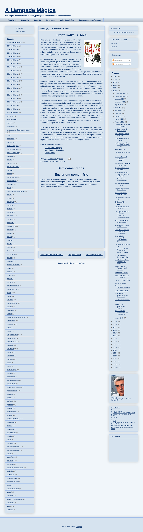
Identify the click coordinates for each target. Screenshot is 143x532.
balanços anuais (12, 149)
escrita (9, 233)
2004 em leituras (12, 49)
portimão (10, 404)
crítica (9, 188)
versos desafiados (13, 488)
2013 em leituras (12, 74)
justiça (9, 331)
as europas (10, 138)
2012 (115, 341)
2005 (115, 361)
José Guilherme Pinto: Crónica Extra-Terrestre (122, 261)
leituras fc (10, 345)
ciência (9, 170)
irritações (10, 324)
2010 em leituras (12, 63)
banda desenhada (13, 153)
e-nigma (10, 208)
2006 (115, 359)
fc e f (64, 161)
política (9, 401)
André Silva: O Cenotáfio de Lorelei (122, 216)
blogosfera (10, 163)
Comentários (118, 64)
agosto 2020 (119, 105)
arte (8, 135)
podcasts (10, 394)
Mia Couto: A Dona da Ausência (122, 134)
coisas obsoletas (12, 177)
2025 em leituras (12, 109)
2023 (115, 82)
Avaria (115, 417)
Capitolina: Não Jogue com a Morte (122, 168)
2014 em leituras (12, 77)
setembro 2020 (120, 102)
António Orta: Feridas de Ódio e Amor (122, 226)
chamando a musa (13, 167)
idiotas (9, 296)
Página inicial (74, 254)
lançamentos (11, 338)
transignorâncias (12, 478)
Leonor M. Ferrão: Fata (122, 280)
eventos (9, 243)
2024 (115, 79)
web (8, 506)
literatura (10, 359)
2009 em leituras (12, 60)
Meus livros (12, 20)
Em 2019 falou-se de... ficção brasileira (122, 221)
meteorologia (11, 369)
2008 (115, 353)
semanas (10, 443)
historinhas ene (12, 289)
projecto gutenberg (13, 418)
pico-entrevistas (12, 390)
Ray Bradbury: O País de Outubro (122, 184)
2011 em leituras (12, 67)
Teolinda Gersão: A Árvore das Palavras (121, 158)
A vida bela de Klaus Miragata (122, 414)
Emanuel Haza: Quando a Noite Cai (122, 286)
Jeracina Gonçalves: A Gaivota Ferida (122, 189)
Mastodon (114, 43)
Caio (114, 421)
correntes (10, 184)
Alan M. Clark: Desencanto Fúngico (119, 306)
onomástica (11, 376)
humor (9, 293)
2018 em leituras (12, 91)
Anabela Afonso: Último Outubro (120, 179)
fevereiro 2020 (120, 122)
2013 (115, 338)
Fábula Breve (50, 153)
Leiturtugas (50, 20)
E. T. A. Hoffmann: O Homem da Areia (121, 256)
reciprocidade (11, 432)
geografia (10, 278)
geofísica (10, 275)
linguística (10, 355)
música (9, 373)
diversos (10, 205)
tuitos (9, 485)
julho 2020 (118, 107)
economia (10, 215)
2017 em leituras (12, 88)
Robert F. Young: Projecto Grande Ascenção (121, 268)
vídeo (9, 492)
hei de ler (10, 282)
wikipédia (10, 509)
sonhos (9, 453)
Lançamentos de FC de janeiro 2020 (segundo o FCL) (121, 250)
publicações (11, 422)
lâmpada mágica (12, 334)
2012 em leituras (12, 70)
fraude (9, 268)
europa (9, 240)
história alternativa (13, 285)
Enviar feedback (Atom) (76, 263)
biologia (9, 159)
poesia (9, 397)
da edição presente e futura (16, 191)
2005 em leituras (12, 53)
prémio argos (11, 411)
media (9, 362)
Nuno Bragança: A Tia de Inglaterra (122, 276)
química (9, 425)
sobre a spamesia (13, 450)
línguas (9, 352)
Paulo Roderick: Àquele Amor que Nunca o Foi (121, 295)
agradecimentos (12, 119)
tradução (10, 471)
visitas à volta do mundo (15, 499)
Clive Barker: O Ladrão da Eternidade (122, 125)
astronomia (10, 142)
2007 (115, 356)
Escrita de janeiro (120, 283)
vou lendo (10, 502)
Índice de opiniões (67, 20)
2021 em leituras (12, 102)
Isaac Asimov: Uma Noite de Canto (121, 193)
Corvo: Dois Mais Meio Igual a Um (122, 207)
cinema (9, 173)
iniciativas (10, 310)
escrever (10, 229)
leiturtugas (10, 349)
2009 (115, 350)
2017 (115, 327)
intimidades (11, 320)
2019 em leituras (12, 95)
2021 (115, 88)
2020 (115, 91)
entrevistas (10, 223)
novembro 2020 (120, 96)
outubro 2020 (119, 99)
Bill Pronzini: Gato (120, 149)
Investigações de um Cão (54, 150)
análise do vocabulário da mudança (18, 130)
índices (9, 306)
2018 (115, 324)
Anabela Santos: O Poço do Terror (121, 130)
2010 (115, 347)
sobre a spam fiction (13, 446)
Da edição (37, 20)
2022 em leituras (12, 105)
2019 (115, 321)
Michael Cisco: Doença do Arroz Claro (122, 164)
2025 (115, 76)
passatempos (11, 383)
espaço (9, 237)
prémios (9, 415)
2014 (115, 336)
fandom (9, 247)
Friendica (114, 46)
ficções (9, 258)
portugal (10, 408)
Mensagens (117, 60)
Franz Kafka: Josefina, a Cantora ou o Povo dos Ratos (122, 231)
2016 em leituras (12, 84)
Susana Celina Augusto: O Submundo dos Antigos (120, 238)
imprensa (10, 299)
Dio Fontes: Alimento (121, 272)
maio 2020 (118, 113)
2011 (115, 344)
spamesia (10, 460)
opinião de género (13, 380)
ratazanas (10, 429)
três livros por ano (13, 481)
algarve (9, 123)
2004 (115, 364)
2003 (115, 367)
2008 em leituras (12, 56)
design (9, 194)
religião (9, 436)
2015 (115, 333)
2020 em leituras (55, 161)
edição (9, 219)
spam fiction (11, 457)
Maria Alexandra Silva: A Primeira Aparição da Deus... (122, 144)
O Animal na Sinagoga (53, 148)
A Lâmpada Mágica (30, 10)
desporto (10, 198)
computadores (12, 181)
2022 (115, 85)
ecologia (10, 212)
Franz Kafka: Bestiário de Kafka (122, 139)
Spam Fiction (115, 408)
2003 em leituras (12, 46)
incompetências (12, 303)
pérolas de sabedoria (14, 387)
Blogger (79, 527)
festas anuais (11, 254)
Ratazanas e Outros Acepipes (90, 20)
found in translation (13, 264)
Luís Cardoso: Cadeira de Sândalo (122, 212)
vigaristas (10, 495)
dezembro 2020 (120, 93)
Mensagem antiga (94, 254)
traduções (10, 474)
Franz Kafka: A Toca (121, 290)
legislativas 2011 (12, 341)
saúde (9, 439)
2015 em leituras (12, 81)
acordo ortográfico (13, 112)
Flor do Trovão (117, 411)
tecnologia (10, 464)
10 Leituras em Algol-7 (14, 42)
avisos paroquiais (13, 146)
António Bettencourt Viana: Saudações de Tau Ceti (121, 174)
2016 (115, 330)
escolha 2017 (11, 226)
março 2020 (119, 119)
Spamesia (25, 20)
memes (9, 366)
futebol (9, 271)
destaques (10, 202)
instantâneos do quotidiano (16, 317)
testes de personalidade (15, 467)
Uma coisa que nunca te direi (122, 425)
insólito (9, 313)
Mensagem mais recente (51, 254)
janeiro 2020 (119, 318)
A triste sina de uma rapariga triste (124, 412)
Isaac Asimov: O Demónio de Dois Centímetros (121, 312)
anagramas (11, 126)
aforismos (10, 116)
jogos (9, 327)
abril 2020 (118, 116)
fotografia (10, 261)
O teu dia (116, 416)
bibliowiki (10, 156)
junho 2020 (119, 110)
